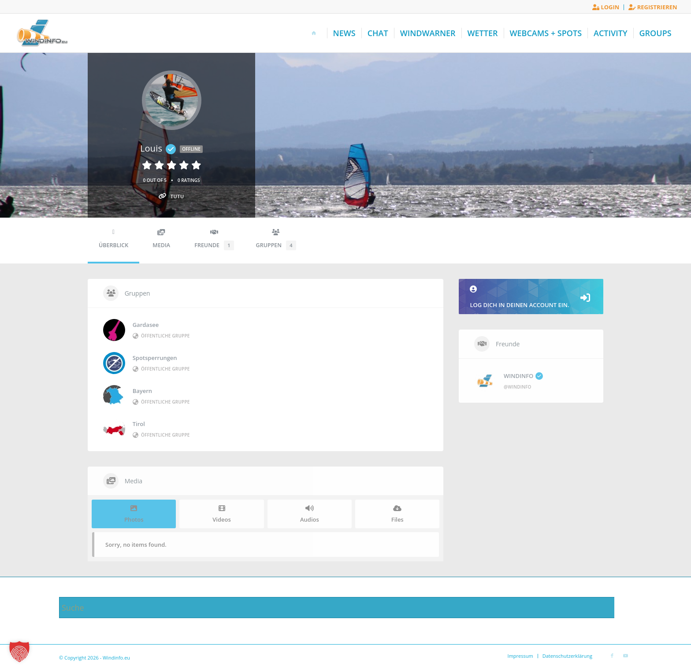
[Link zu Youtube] (625, 655)
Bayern (142, 391)
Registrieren (652, 7)
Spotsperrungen (155, 358)
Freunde (214, 239)
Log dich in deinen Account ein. (531, 297)
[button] (19, 651)
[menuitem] (606, 7)
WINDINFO (523, 376)
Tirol (139, 424)
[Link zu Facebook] (612, 655)
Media (161, 239)
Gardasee (146, 325)
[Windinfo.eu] (41, 33)
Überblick (113, 239)
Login (605, 7)
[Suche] (345, 607)
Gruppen (276, 239)
